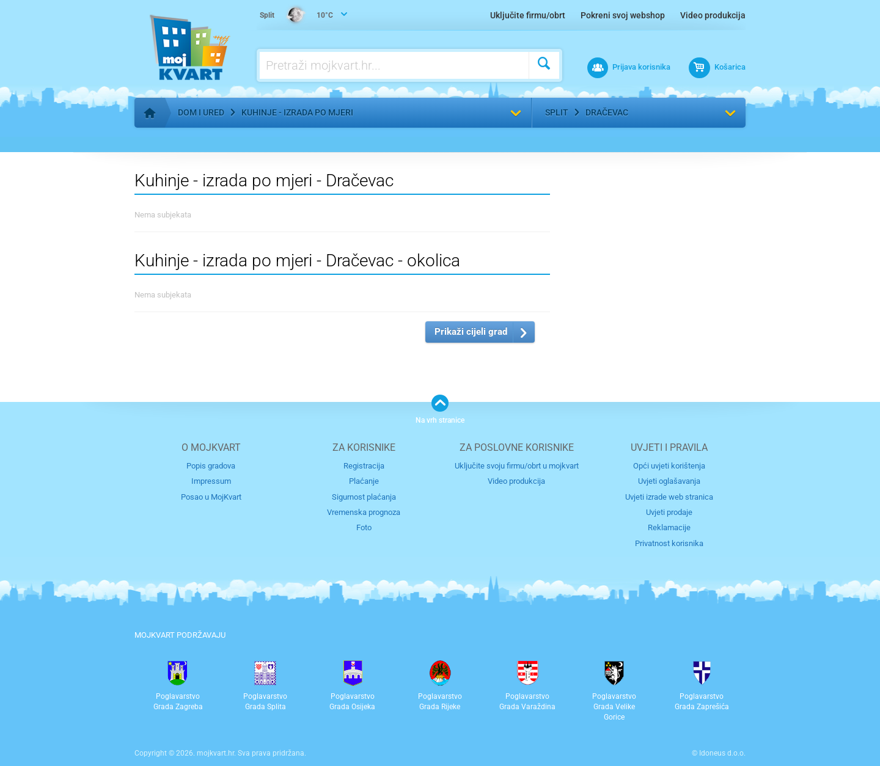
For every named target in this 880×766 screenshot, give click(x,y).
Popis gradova (210, 465)
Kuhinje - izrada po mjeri (297, 112)
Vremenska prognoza (363, 512)
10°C (296, 15)
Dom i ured (201, 112)
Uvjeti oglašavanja (669, 481)
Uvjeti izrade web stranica (669, 497)
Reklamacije (669, 527)
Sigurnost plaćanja (364, 497)
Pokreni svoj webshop (623, 15)
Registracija (363, 465)
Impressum (211, 481)
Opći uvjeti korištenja (669, 465)
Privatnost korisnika (669, 543)
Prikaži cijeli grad (471, 331)
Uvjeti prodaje (669, 512)
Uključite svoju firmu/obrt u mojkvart (517, 465)
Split (556, 112)
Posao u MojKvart (211, 497)
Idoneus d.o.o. (722, 753)
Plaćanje (364, 481)
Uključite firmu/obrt (527, 15)
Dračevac (606, 112)
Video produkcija (713, 15)
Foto (364, 527)
